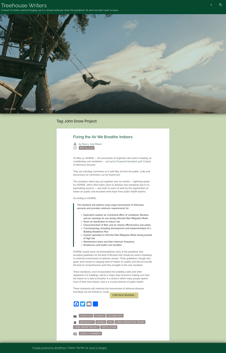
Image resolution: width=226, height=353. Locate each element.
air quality (87, 322)
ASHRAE (101, 322)
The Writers (27, 109)
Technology (114, 315)
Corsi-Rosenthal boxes (130, 322)
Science (99, 315)
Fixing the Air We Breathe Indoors (103, 137)
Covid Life (86, 315)
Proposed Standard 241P (129, 161)
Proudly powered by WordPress (49, 348)
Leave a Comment (91, 333)
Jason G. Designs (98, 348)
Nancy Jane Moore (92, 144)
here (117, 175)
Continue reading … (125, 296)
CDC (110, 322)
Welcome (10, 109)
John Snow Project (86, 327)
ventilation (108, 327)
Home (52, 109)
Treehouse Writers (24, 5)
